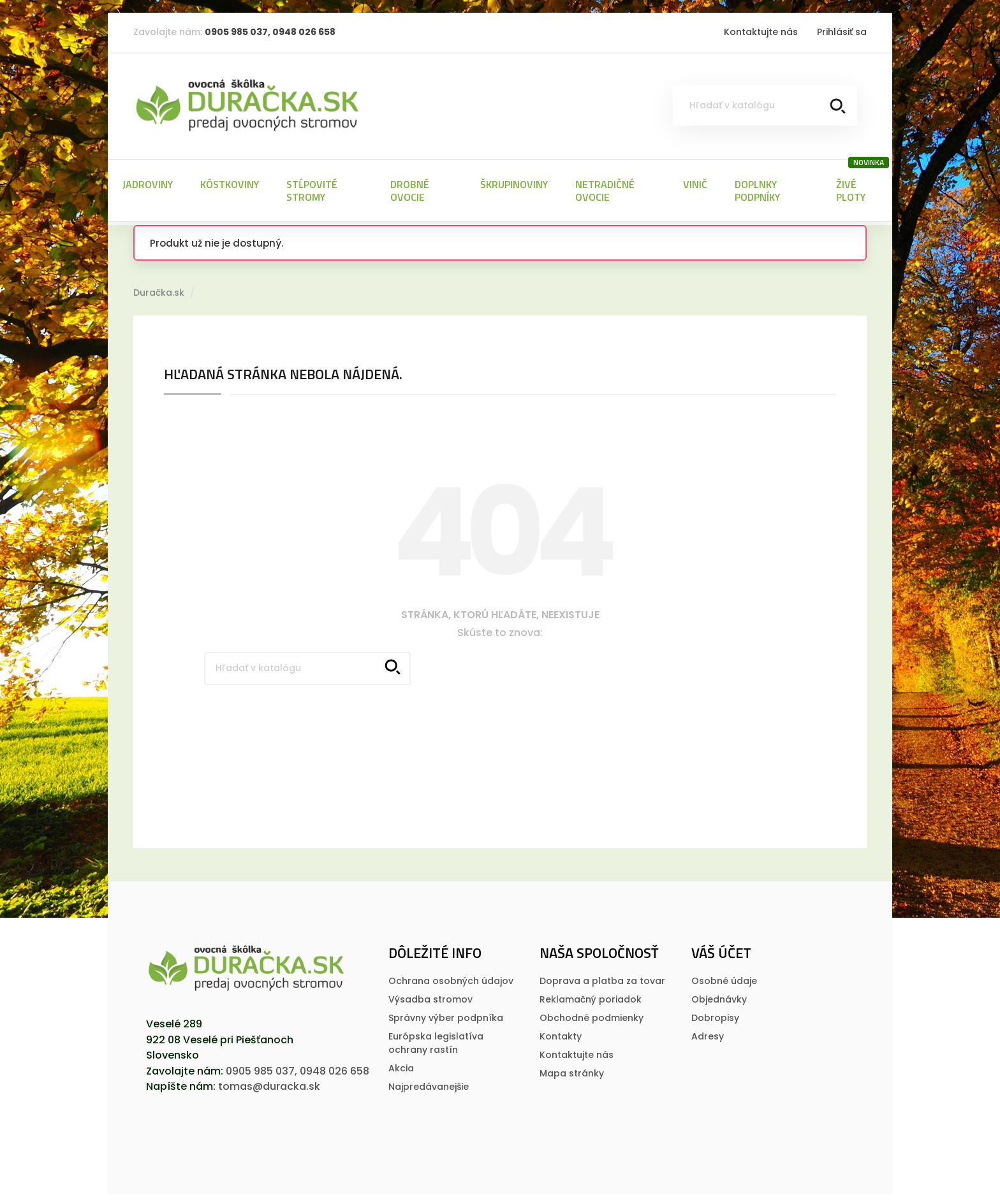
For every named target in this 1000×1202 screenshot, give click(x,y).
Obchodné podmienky (591, 1012)
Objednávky (719, 994)
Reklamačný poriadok (591, 994)
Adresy (707, 1031)
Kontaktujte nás (761, 31)
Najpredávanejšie (428, 1081)
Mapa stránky (572, 1068)
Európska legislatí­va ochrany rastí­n (435, 1038)
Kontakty (561, 1031)
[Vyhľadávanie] (765, 105)
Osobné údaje (724, 975)
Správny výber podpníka (445, 1012)
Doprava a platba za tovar (602, 975)
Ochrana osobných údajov (450, 975)
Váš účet (721, 948)
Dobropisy (715, 1012)
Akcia (401, 1063)
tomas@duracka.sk (269, 1081)
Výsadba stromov (430, 994)
